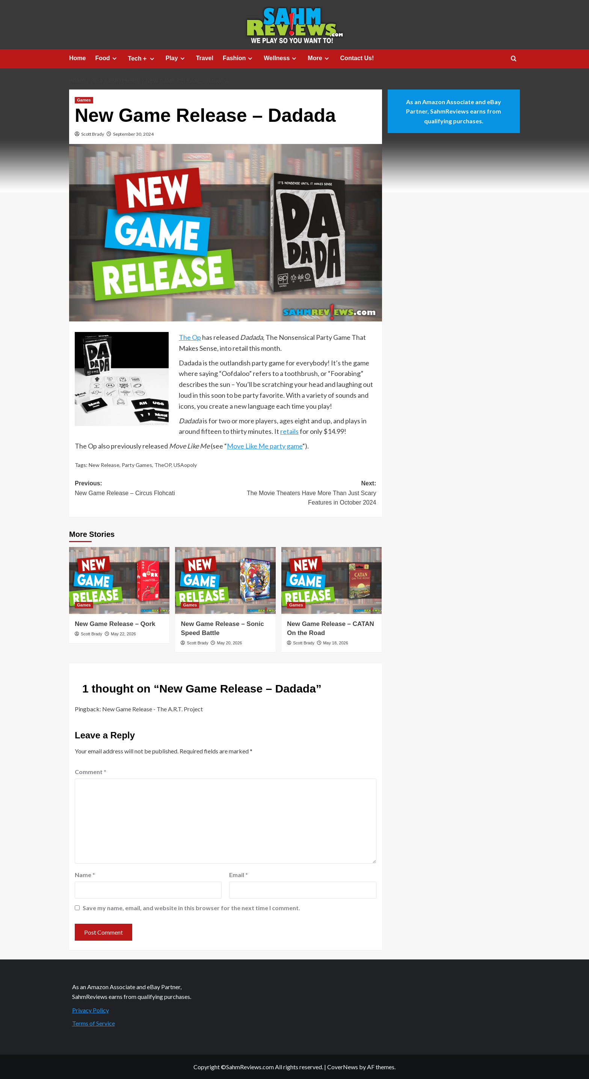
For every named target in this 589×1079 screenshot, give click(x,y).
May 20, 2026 (229, 643)
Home (77, 58)
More (319, 58)
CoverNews (342, 1066)
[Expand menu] (114, 58)
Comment (90, 771)
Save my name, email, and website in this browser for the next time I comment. (191, 907)
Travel (204, 58)
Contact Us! (357, 58)
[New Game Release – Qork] (119, 580)
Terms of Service (93, 1023)
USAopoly (185, 465)
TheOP (162, 465)
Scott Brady (92, 134)
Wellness (281, 58)
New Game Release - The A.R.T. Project (152, 708)
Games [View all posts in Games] (84, 100)
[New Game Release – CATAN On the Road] (331, 580)
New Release (104, 465)
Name (85, 874)
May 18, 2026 (335, 643)
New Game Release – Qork (115, 623)
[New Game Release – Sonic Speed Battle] (225, 580)
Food (106, 58)
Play (176, 58)
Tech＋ (142, 58)
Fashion (238, 58)
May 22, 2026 (123, 634)
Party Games (137, 465)
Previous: (150, 489)
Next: (300, 494)
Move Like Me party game (264, 446)
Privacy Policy (90, 1010)
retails (289, 431)
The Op (190, 337)
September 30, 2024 (133, 134)
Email (238, 874)
